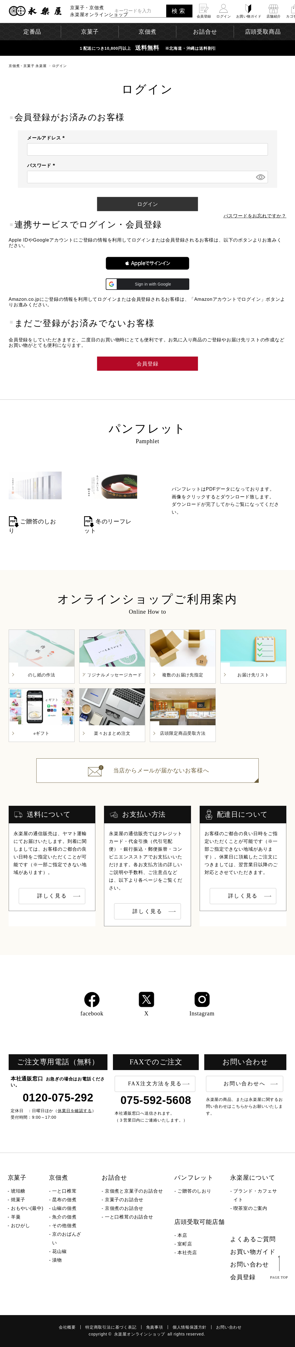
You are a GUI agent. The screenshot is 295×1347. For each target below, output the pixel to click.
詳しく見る (52, 896)
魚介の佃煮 (64, 1216)
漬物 (57, 1260)
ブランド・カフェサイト (255, 1195)
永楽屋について (252, 1177)
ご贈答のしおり (194, 1191)
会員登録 (242, 1277)
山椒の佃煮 (64, 1208)
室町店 (184, 1243)
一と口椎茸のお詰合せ (129, 1216)
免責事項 (154, 1327)
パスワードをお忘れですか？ (255, 215)
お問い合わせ (249, 1264)
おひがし (20, 1225)
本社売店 (187, 1252)
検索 (179, 11)
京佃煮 (58, 1177)
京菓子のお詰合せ (124, 1199)
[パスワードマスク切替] (260, 177)
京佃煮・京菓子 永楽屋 (28, 66)
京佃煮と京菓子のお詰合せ (134, 1191)
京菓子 (17, 1177)
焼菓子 (18, 1199)
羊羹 (16, 1216)
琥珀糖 (18, 1191)
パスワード (42, 165)
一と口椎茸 (64, 1191)
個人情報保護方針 (190, 1327)
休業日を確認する (75, 1110)
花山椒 (59, 1251)
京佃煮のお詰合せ (124, 1208)
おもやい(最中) (27, 1208)
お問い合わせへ (244, 1083)
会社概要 (67, 1327)
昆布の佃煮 (64, 1199)
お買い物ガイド (253, 1251)
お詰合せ (114, 1177)
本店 (182, 1235)
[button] (147, 263)
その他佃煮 (64, 1225)
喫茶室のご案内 (250, 1208)
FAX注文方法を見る (155, 1083)
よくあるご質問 (253, 1239)
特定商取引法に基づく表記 (111, 1327)
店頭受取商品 (263, 31)
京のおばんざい (66, 1238)
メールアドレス (47, 137)
